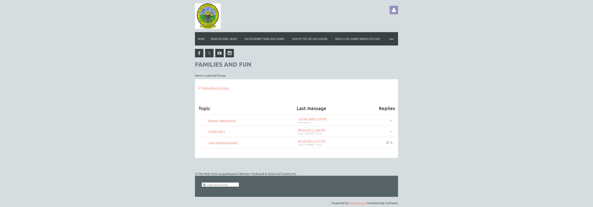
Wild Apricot (357, 203)
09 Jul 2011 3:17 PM (311, 141)
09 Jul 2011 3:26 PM (311, 130)
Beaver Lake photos (222, 120)
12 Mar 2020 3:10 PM (312, 118)
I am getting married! (222, 142)
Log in (394, 10)
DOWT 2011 (216, 131)
